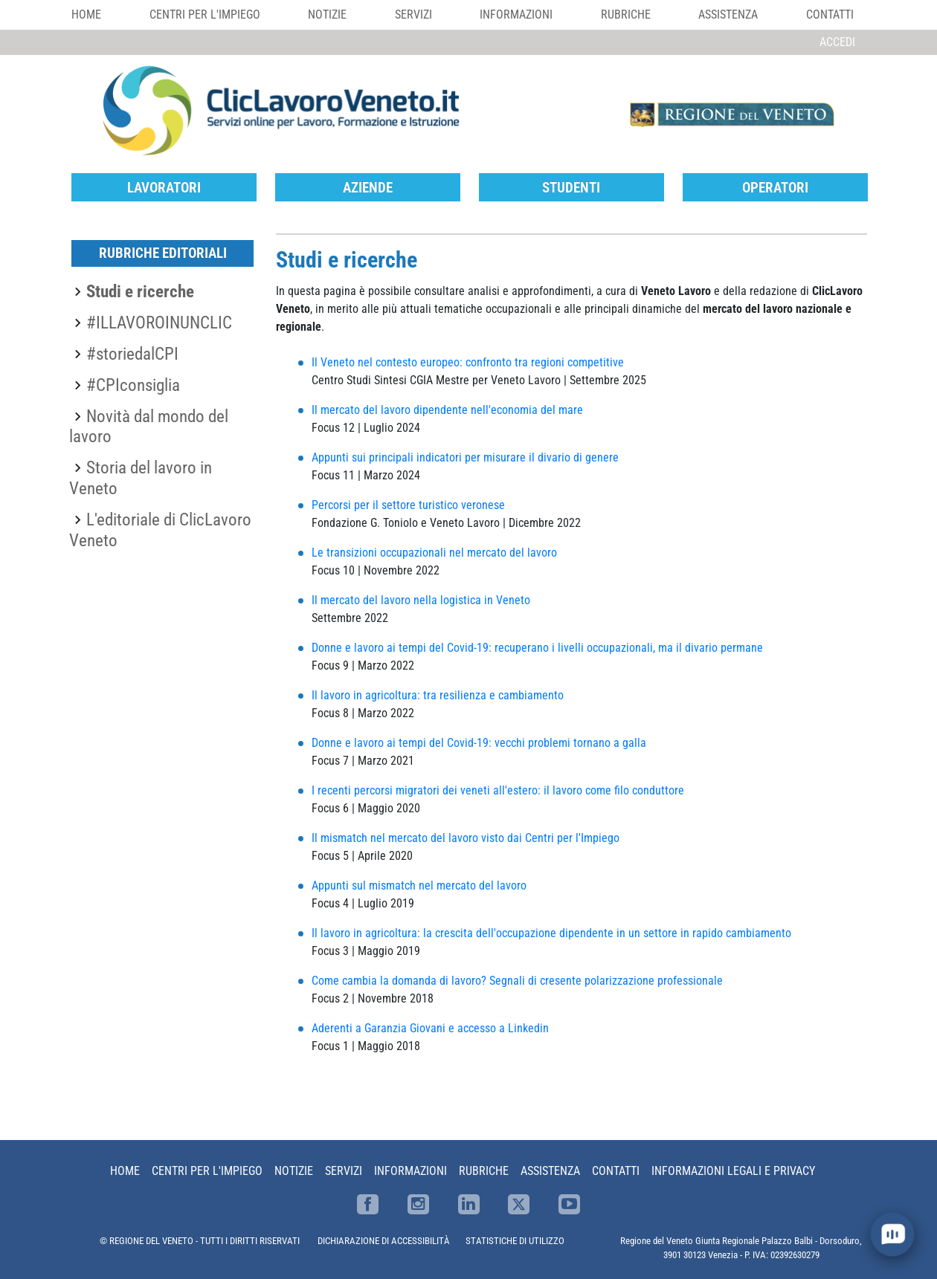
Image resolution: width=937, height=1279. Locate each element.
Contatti (830, 14)
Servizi (413, 14)
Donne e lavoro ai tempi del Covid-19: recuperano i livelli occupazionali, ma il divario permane (537, 648)
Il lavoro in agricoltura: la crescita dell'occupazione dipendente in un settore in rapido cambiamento (551, 933)
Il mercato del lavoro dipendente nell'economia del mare (447, 410)
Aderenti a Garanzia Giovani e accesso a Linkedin (430, 1028)
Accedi (837, 42)
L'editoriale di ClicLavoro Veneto (160, 530)
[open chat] (892, 1234)
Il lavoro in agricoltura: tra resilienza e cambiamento (438, 695)
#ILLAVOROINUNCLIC (159, 322)
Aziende (368, 187)
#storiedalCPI (132, 353)
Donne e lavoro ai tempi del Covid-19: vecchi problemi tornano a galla (480, 743)
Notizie (327, 14)
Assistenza (728, 14)
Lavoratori (164, 187)
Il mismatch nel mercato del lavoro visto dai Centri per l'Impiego (465, 838)
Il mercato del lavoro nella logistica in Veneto (421, 600)
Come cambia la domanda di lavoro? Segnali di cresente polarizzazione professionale (517, 981)
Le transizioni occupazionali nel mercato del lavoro (434, 552)
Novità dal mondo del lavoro (148, 426)
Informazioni (516, 14)
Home (86, 14)
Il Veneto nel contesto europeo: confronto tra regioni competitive (468, 362)
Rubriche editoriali (163, 253)
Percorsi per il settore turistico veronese (408, 505)
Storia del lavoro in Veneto (140, 478)
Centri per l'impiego (204, 14)
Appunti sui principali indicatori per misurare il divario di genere (465, 457)
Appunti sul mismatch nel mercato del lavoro (419, 885)
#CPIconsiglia (133, 385)
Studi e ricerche (140, 291)
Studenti (571, 187)
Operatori (775, 187)
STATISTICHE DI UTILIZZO (515, 1240)
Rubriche (626, 14)
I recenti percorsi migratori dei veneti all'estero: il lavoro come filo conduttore (498, 790)
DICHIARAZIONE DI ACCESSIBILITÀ (384, 1240)
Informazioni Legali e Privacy (733, 1171)
